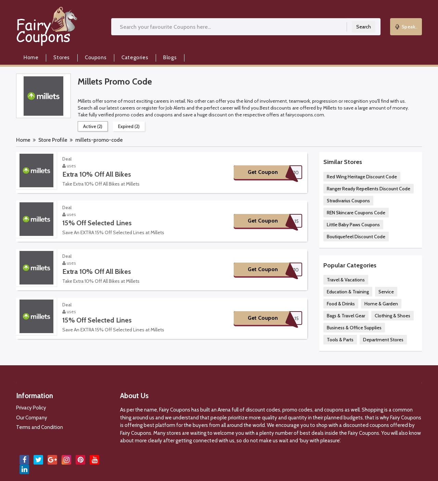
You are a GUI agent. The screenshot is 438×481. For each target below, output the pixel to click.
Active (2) (92, 126)
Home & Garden (381, 304)
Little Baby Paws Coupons (353, 224)
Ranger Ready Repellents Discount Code (368, 189)
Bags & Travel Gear (346, 316)
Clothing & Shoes (392, 316)
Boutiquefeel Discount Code (356, 236)
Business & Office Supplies (354, 328)
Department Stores (383, 340)
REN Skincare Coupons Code (356, 213)
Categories (134, 57)
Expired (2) (129, 126)
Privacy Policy (31, 408)
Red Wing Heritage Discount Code (362, 177)
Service (386, 292)
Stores (61, 57)
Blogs (170, 57)
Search (363, 27)
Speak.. (406, 27)
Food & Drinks (341, 304)
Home (31, 57)
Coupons (95, 57)
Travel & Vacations (346, 280)
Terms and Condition (39, 427)
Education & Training (348, 292)
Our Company (31, 418)
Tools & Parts (340, 340)
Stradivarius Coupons (348, 201)
